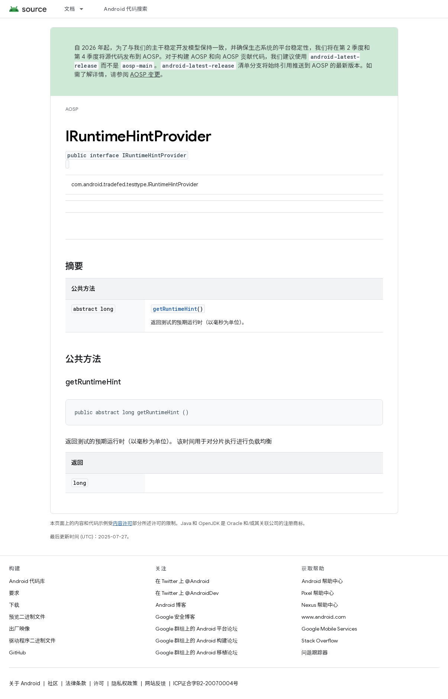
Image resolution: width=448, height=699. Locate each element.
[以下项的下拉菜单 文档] (85, 9)
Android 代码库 (27, 581)
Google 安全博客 (175, 616)
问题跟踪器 (315, 652)
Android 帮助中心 (322, 581)
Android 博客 (170, 605)
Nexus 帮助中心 (320, 605)
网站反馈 (155, 683)
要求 (14, 593)
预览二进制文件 (27, 616)
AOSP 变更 (145, 74)
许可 (99, 683)
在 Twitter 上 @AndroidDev (187, 593)
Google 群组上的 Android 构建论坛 (196, 640)
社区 (53, 683)
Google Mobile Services (329, 628)
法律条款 (75, 683)
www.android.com (324, 616)
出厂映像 (19, 628)
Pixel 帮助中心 (318, 593)
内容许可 (122, 523)
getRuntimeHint (175, 308)
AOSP (71, 109)
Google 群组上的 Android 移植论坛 (196, 652)
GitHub (17, 652)
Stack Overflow (320, 640)
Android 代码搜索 (125, 9)
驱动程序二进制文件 (32, 640)
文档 (69, 9)
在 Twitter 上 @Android (182, 581)
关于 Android (24, 683)
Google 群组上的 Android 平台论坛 (196, 628)
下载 (14, 605)
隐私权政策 (125, 683)
